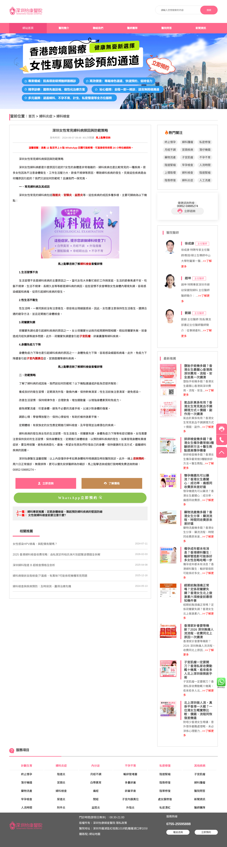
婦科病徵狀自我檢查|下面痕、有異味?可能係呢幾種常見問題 (50, 575)
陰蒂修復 (165, 790)
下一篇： (21, 515)
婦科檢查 (63, 116)
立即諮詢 (186, 211)
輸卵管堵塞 (130, 774)
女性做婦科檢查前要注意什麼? (47, 515)
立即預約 (206, 832)
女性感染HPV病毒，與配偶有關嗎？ (35, 543)
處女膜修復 (165, 799)
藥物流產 (170, 157)
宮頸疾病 (187, 149)
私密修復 (204, 142)
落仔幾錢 (204, 149)
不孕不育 (204, 157)
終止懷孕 (170, 142)
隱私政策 (121, 822)
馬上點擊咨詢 (103, 137)
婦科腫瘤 (187, 142)
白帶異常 (95, 782)
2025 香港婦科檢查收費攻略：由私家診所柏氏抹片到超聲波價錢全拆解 (56, 554)
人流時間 (204, 165)
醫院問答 (166, 28)
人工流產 (204, 180)
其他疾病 (199, 765)
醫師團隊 (132, 28)
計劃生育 (26, 765)
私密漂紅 (165, 807)
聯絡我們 (98, 28)
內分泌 (95, 765)
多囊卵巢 (130, 782)
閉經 (96, 799)
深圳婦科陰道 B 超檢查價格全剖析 (34, 565)
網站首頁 (28, 28)
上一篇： (21, 511)
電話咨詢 (178, 832)
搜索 (209, 10)
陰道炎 (61, 774)
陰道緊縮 (170, 165)
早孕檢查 (187, 165)
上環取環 (170, 172)
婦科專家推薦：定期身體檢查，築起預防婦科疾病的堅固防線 (64, 511)
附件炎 (61, 807)
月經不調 (170, 149)
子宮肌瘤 (187, 157)
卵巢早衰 (130, 790)
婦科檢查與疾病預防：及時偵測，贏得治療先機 (42, 586)
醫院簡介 (64, 28)
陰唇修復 (170, 180)
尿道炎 (61, 799)
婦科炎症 (45, 116)
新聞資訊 (201, 28)
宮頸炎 (61, 782)
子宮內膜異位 (130, 799)
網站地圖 (94, 834)
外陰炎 (130, 807)
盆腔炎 (96, 807)
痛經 (96, 790)
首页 (31, 116)
